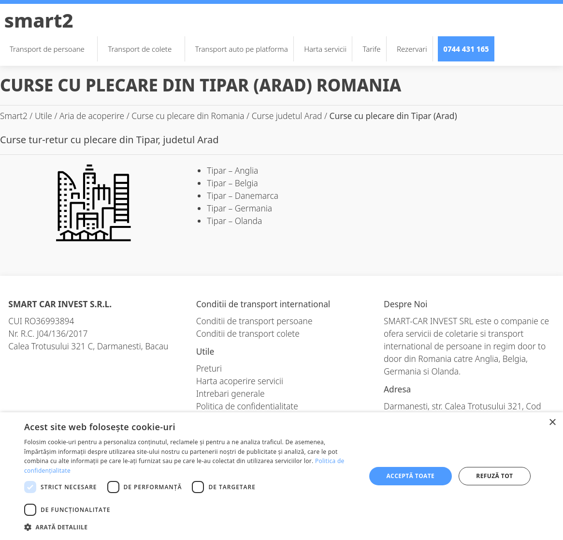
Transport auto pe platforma (241, 49)
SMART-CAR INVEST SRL (428, 321)
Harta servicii (325, 49)
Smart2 (38, 20)
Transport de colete (144, 49)
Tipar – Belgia (232, 183)
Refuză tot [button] (494, 476)
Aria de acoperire (91, 115)
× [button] (552, 422)
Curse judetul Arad (287, 115)
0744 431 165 (466, 49)
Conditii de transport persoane (254, 321)
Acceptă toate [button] (410, 476)
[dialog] (281, 476)
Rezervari (412, 49)
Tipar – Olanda (234, 220)
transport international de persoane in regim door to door (465, 346)
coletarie (461, 333)
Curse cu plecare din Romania (187, 115)
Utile (43, 115)
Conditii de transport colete (248, 333)
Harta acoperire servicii (239, 381)
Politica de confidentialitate (247, 406)
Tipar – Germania (239, 208)
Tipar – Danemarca (242, 195)
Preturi (209, 368)
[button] (190, 527)
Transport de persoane (52, 49)
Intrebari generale (230, 393)
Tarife (371, 49)
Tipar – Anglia (232, 170)
